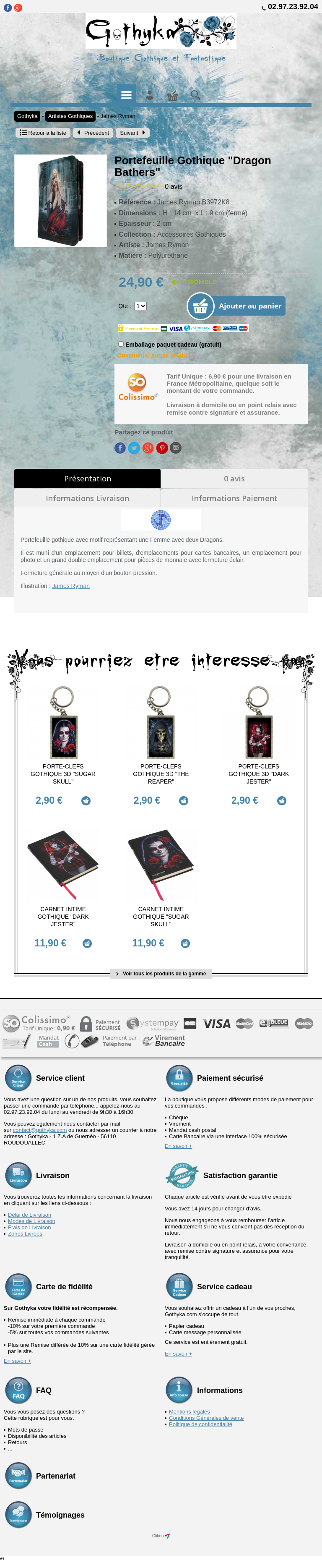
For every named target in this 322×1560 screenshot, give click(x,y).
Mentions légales (189, 1406)
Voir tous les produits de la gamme (161, 969)
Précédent (93, 133)
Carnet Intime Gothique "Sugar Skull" (161, 914)
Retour (43, 133)
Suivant (132, 133)
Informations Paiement (235, 498)
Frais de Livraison (29, 1222)
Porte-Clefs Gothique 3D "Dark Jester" (259, 774)
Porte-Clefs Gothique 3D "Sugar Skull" (63, 774)
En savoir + (178, 1141)
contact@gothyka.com (40, 1125)
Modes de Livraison (31, 1216)
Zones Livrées (25, 1229)
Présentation (87, 478)
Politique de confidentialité (200, 1419)
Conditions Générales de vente (206, 1413)
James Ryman (118, 116)
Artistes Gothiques (70, 116)
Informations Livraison (87, 498)
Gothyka (27, 116)
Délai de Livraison (29, 1210)
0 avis (234, 478)
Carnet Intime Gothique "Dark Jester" (62, 914)
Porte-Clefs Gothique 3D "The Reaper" (161, 774)
